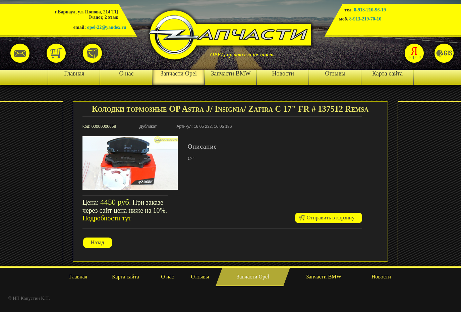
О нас (126, 73)
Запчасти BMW (230, 73)
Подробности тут (106, 218)
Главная (74, 73)
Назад (97, 242)
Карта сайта (387, 73)
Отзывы (335, 73)
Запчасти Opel (179, 73)
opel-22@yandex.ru (106, 27)
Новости (283, 73)
